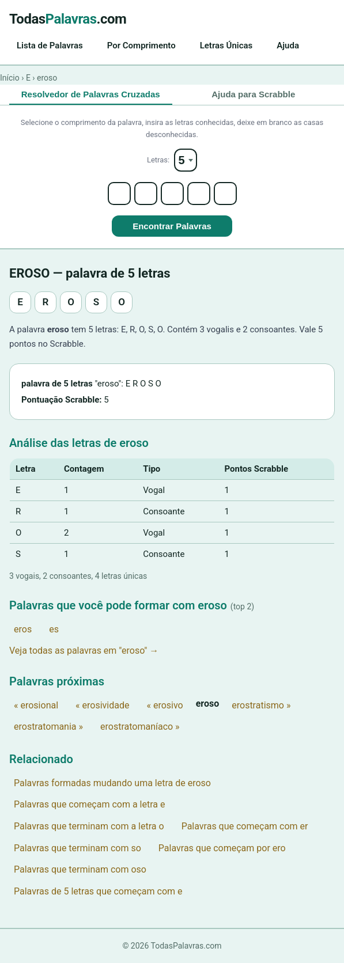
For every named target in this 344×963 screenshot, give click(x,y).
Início (10, 77)
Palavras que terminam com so (77, 848)
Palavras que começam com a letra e (89, 804)
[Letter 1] (119, 193)
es (54, 629)
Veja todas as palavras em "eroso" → (83, 650)
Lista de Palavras (50, 45)
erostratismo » (261, 705)
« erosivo (164, 705)
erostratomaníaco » (140, 726)
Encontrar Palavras (172, 226)
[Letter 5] (225, 193)
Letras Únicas (226, 45)
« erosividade (102, 705)
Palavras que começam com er (245, 826)
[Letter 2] (145, 193)
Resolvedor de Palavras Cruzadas (90, 94)
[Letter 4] (198, 193)
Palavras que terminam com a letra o (89, 826)
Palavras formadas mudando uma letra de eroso (112, 783)
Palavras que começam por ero (222, 848)
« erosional (36, 705)
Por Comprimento (141, 45)
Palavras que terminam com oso (80, 869)
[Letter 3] (172, 193)
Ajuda (288, 45)
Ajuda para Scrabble (253, 94)
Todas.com (67, 19)
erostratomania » (48, 726)
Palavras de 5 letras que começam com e (98, 891)
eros (23, 629)
